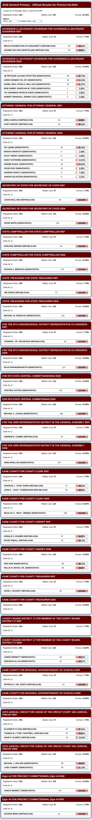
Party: (5, 21)
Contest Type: (26, 21)
